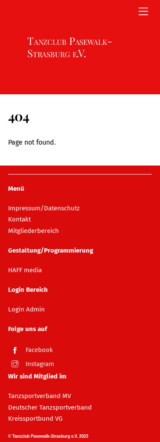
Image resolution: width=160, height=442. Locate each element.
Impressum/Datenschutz (44, 208)
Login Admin (26, 309)
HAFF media (25, 270)
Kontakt (19, 219)
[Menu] (143, 11)
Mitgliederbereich (33, 231)
